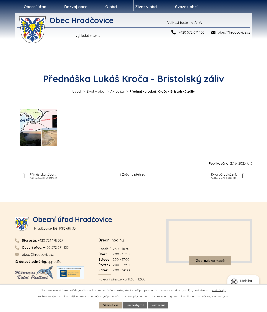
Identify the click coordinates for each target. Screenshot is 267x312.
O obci (111, 6)
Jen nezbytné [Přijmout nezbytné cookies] (135, 305)
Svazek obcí (186, 6)
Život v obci (146, 6)
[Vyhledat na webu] (232, 22)
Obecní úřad (35, 6)
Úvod (76, 91)
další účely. (219, 290)
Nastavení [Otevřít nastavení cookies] (158, 305)
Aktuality (117, 91)
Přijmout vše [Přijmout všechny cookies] (110, 305)
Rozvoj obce (75, 6)
